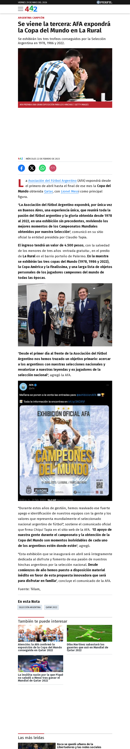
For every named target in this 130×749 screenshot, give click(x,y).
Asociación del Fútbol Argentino (52, 181)
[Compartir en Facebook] (21, 168)
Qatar (48, 191)
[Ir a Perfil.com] (104, 3)
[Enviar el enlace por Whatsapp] (42, 168)
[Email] (52, 168)
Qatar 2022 (51, 607)
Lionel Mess (70, 191)
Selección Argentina (29, 607)
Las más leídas (31, 737)
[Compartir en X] (31, 168)
